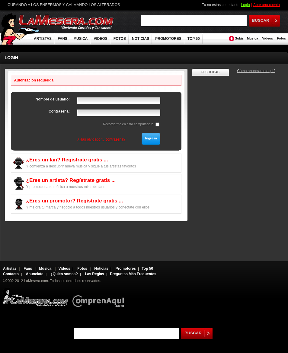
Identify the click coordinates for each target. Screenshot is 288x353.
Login (245, 5)
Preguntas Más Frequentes (133, 274)
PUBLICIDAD (210, 72)
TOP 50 (193, 39)
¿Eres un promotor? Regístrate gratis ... (74, 201)
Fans (28, 268)
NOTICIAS (140, 39)
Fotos (281, 38)
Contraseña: (59, 111)
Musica (252, 38)
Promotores (125, 268)
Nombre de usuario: (53, 99)
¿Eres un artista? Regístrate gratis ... (71, 180)
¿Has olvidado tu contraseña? (101, 139)
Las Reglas (94, 274)
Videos (267, 38)
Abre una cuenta (266, 5)
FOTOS (120, 39)
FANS (62, 39)
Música (46, 268)
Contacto (11, 274)
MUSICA (80, 39)
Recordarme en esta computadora (128, 124)
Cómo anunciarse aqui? (256, 71)
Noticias (101, 268)
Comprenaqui (99, 297)
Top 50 (147, 268)
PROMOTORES (168, 39)
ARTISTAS (43, 39)
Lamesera (35, 297)
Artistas (10, 268)
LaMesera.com (66, 22)
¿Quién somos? (64, 274)
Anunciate (34, 274)
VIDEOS (100, 39)
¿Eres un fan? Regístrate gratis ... (67, 160)
